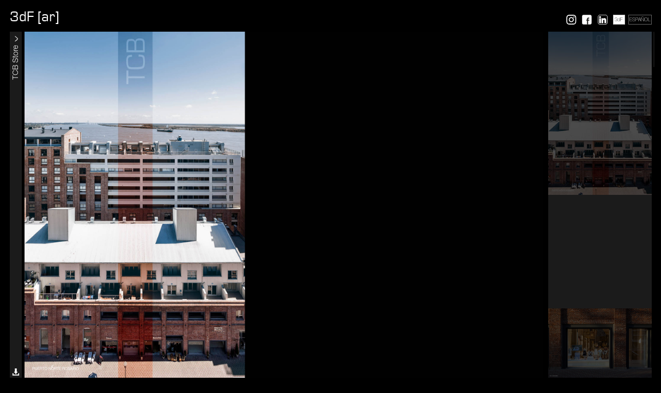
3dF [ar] (34, 17)
